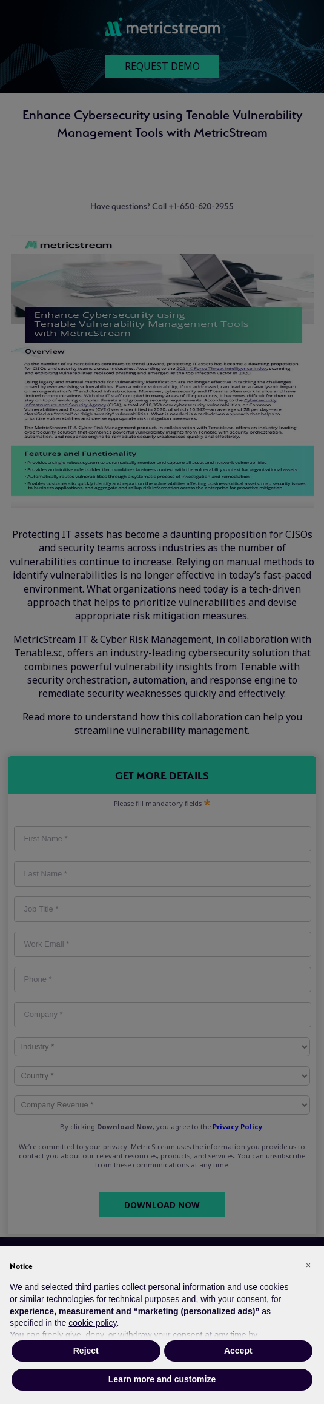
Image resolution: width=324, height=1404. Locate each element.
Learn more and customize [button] (162, 1379)
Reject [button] (86, 1350)
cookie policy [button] (92, 1323)
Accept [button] (238, 1350)
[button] (308, 1265)
